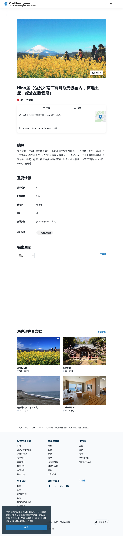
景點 (50, 445)
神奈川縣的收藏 (24, 449)
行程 (19, 498)
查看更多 (102, 332)
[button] (111, 4)
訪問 (19, 489)
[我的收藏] (111, 4)
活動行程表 (22, 453)
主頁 (19, 427)
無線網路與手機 (24, 502)
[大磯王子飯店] (84, 394)
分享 (77, 108)
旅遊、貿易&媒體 (62, 522)
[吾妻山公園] (38, 354)
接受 (26, 527)
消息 (19, 445)
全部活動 (52, 474)
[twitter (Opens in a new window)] (55, 486)
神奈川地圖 (84, 458)
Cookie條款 (13, 521)
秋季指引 (21, 466)
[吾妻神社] (84, 354)
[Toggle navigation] (116, 4)
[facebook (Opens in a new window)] (49, 486)
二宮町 (29, 100)
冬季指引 (21, 470)
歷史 (50, 458)
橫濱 (81, 445)
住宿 (19, 485)
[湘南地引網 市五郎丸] (38, 394)
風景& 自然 (53, 466)
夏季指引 (21, 462)
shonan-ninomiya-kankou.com (37, 128)
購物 (50, 470)
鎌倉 (81, 449)
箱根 (81, 453)
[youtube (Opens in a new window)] (67, 486)
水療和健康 (53, 462)
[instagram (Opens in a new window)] (61, 486)
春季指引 (21, 458)
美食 (50, 453)
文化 (50, 449)
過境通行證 (22, 493)
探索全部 (21, 474)
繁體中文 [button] (101, 522)
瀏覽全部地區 (85, 462)
